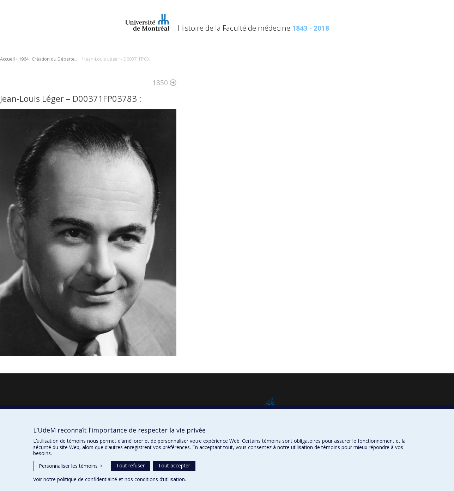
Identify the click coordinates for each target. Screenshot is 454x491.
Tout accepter (174, 465)
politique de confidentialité (87, 479)
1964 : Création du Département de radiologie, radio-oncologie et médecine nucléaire (49, 59)
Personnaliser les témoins (71, 465)
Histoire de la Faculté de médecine (253, 28)
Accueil (7, 59)
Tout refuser (130, 465)
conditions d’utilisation (159, 479)
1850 (164, 82)
